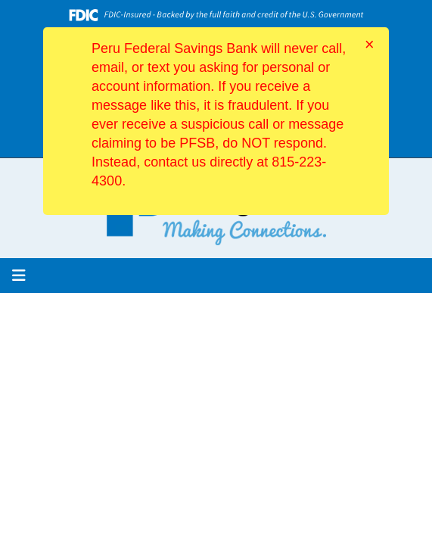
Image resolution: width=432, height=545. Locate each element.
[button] (19, 275)
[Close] (370, 45)
